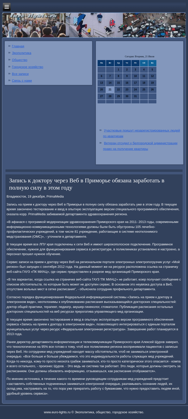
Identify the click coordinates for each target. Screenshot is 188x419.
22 (118, 89)
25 (143, 89)
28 (110, 96)
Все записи (20, 74)
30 (126, 96)
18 (143, 82)
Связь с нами (22, 80)
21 (110, 89)
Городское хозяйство (27, 67)
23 (126, 89)
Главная (18, 46)
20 (101, 89)
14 (110, 82)
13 (101, 82)
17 (135, 82)
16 (126, 82)
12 (152, 76)
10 (135, 76)
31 (135, 96)
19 (152, 82)
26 (152, 89)
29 (118, 96)
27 (101, 96)
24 (135, 89)
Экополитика (21, 53)
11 (143, 76)
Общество (19, 60)
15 (118, 82)
